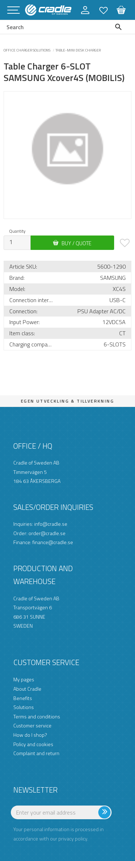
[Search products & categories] (52, 27)
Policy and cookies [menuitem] (33, 744)
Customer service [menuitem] (32, 725)
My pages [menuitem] (23, 679)
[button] (13, 10)
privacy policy (72, 838)
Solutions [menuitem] (23, 707)
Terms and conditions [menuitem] (36, 716)
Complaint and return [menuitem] (36, 753)
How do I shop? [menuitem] (30, 735)
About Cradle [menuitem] (27, 688)
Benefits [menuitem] (22, 698)
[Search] (120, 27)
